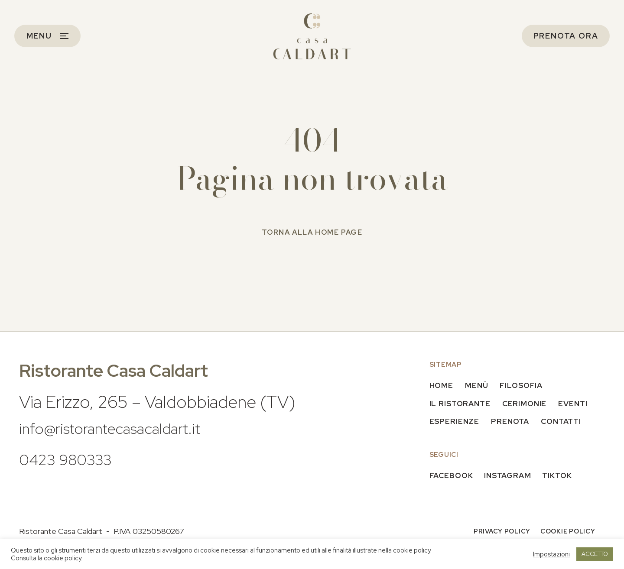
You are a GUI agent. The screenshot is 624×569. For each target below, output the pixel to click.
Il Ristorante (461, 403)
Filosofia (524, 386)
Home (442, 386)
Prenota (512, 422)
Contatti (565, 422)
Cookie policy (566, 532)
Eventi (577, 403)
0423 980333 (72, 458)
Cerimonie (528, 403)
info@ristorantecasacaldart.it (122, 427)
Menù (478, 386)
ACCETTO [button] (595, 554)
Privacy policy (498, 532)
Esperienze (455, 422)
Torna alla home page (312, 232)
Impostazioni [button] (551, 554)
